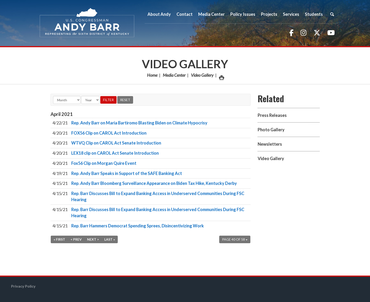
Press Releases (272, 115)
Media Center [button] (211, 14)
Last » (109, 239)
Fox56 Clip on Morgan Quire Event (103, 163)
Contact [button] (185, 14)
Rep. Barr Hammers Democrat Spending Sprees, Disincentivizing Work (137, 225)
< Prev (76, 239)
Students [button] (314, 14)
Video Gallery (185, 64)
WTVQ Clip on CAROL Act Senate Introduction (116, 142)
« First (59, 239)
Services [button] (291, 14)
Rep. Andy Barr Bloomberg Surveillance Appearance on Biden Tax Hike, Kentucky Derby (154, 183)
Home (152, 75)
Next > (93, 239)
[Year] (90, 100)
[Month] (66, 100)
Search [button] (332, 14)
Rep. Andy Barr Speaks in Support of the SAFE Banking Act (126, 173)
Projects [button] (269, 14)
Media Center (174, 75)
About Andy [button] (159, 14)
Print (221, 76)
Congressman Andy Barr (87, 23)
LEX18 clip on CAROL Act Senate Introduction (115, 153)
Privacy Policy (23, 286)
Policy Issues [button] (242, 14)
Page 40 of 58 (235, 239)
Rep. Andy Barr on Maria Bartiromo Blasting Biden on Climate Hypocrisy (139, 122)
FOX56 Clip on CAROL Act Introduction (109, 133)
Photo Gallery (271, 129)
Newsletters (270, 144)
